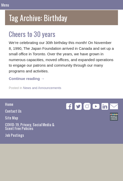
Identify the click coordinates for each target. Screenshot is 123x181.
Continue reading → (27, 78)
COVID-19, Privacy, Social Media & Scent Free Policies (29, 126)
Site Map (11, 117)
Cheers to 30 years (32, 34)
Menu (5, 5)
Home (9, 104)
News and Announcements (42, 88)
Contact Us (13, 111)
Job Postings (14, 135)
